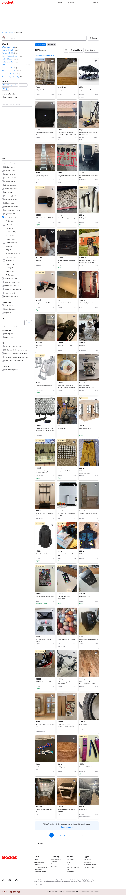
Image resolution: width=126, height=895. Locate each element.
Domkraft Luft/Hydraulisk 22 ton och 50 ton (88, 133)
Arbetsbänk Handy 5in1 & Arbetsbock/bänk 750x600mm (67, 133)
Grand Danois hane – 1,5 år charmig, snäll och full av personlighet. (87, 262)
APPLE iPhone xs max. (67, 596)
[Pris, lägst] (7, 322)
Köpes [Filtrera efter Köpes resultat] (8, 313)
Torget (11, 32)
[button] (93, 38)
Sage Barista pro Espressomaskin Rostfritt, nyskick (87, 387)
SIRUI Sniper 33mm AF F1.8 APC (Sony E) (45, 218)
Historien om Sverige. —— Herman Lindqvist (43, 472)
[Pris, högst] (19, 322)
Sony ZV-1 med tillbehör (45, 303)
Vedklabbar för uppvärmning (66, 218)
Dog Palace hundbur (85, 428)
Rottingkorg (61, 767)
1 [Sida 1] (51, 835)
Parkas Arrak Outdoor (45, 554)
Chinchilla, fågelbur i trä (86, 303)
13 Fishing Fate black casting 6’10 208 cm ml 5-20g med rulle (87, 683)
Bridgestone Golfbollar (64, 471)
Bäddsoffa (45, 345)
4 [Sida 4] (64, 835)
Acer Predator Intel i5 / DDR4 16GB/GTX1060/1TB (88, 639)
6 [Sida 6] (73, 835)
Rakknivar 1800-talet (85, 767)
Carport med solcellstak (86, 90)
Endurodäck (83, 724)
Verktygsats (82, 218)
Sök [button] (29, 323)
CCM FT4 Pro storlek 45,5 (45, 682)
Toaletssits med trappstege (44, 385)
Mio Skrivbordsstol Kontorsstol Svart (88, 175)
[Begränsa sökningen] (17, 163)
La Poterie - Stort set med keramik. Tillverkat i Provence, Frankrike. (67, 387)
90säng (60, 90)
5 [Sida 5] (69, 835)
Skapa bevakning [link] (67, 827)
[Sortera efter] (91, 50)
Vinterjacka (88, 554)
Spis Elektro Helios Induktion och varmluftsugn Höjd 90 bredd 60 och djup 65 (67, 809)
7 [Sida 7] (77, 835)
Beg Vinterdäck (83, 809)
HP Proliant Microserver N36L (45, 133)
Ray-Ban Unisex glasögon (45, 639)
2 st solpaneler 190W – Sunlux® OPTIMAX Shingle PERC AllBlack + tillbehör (66, 726)
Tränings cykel (62, 428)
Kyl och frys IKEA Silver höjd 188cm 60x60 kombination (45, 809)
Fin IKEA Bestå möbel (67, 303)
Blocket (4, 32)
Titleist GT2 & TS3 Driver (65, 345)
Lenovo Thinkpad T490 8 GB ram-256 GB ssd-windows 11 (67, 260)
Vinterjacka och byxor (88, 471)
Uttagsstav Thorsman (42, 90)
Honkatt (38, 260)
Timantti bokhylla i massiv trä (88, 513)
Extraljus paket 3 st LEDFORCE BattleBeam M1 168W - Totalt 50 (45, 430)
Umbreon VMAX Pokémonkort (45, 596)
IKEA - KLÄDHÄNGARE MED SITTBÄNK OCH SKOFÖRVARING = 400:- (45, 514)
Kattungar (82, 345)
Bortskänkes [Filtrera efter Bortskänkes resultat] (10, 309)
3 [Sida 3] (60, 835)
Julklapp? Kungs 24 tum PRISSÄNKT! (65, 682)
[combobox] (44, 38)
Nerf (45, 767)
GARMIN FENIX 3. (84, 596)
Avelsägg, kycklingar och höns (66, 639)
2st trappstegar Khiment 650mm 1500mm (43, 176)
